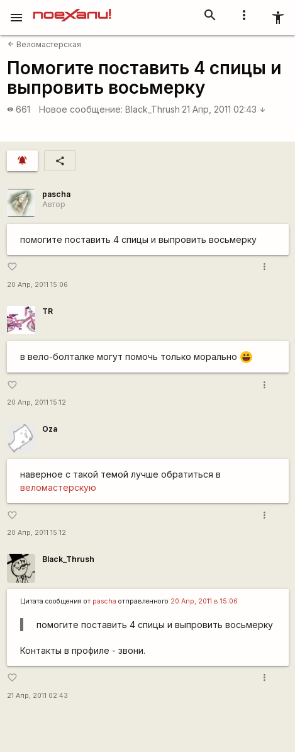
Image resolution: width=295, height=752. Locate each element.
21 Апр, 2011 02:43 (224, 109)
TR (47, 311)
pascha (56, 194)
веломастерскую (58, 487)
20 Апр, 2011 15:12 (36, 402)
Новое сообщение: (81, 109)
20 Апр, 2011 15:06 (37, 285)
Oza (49, 429)
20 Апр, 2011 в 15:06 (204, 601)
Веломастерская (44, 44)
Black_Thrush (152, 109)
